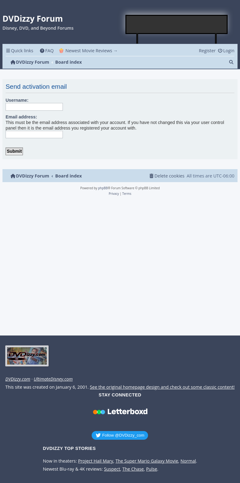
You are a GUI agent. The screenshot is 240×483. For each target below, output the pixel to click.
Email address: (21, 116)
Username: (17, 100)
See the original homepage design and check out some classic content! (162, 387)
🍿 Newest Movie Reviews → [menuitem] (88, 50)
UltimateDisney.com (53, 379)
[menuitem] (47, 50)
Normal (188, 461)
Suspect (112, 469)
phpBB (103, 188)
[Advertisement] (176, 24)
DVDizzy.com (17, 379)
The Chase (133, 469)
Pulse (151, 469)
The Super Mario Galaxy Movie (147, 461)
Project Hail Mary (95, 461)
